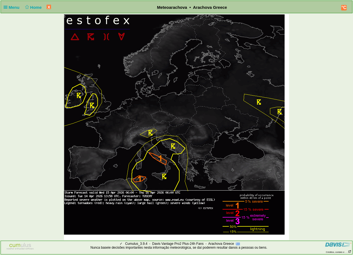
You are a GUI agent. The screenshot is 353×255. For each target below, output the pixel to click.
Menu (13, 7)
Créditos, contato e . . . (338, 252)
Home (33, 7)
